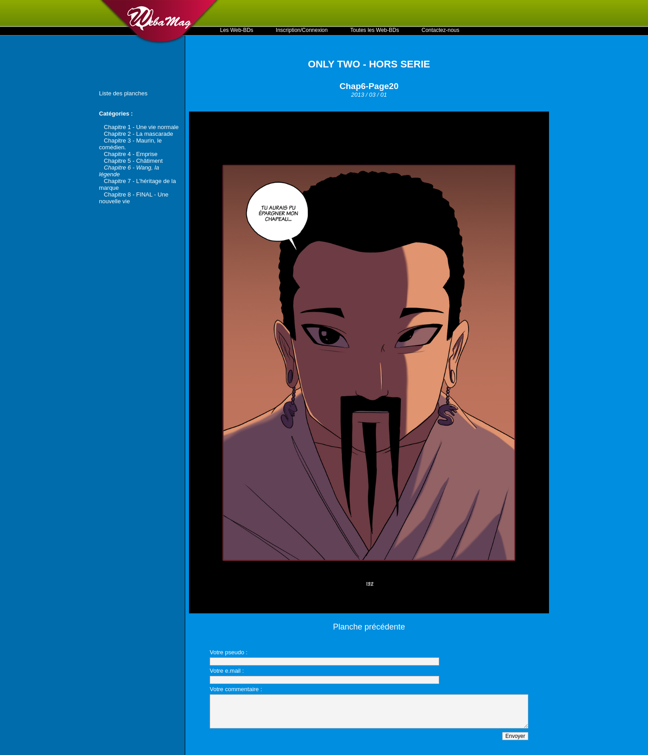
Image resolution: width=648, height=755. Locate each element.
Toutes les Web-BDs (374, 30)
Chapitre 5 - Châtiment (133, 160)
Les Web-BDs (236, 30)
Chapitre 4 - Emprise (131, 154)
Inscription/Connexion (302, 30)
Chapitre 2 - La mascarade (138, 133)
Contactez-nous (440, 30)
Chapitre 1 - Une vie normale (141, 127)
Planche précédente (369, 626)
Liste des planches (123, 93)
